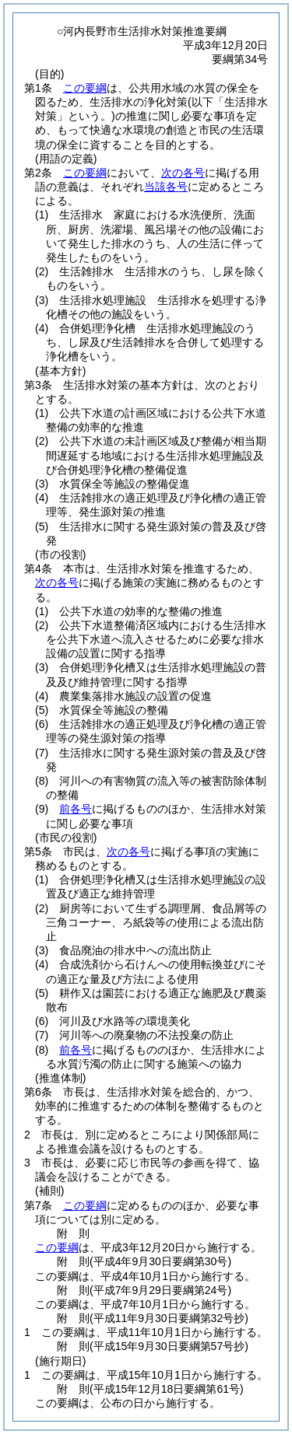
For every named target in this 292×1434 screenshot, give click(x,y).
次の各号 (183, 172)
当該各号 (166, 186)
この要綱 (85, 88)
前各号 (75, 809)
